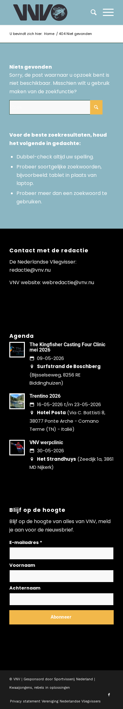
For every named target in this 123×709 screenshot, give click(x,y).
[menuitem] (105, 12)
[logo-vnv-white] (51, 12)
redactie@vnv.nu (30, 270)
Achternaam (24, 588)
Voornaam (22, 565)
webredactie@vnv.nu (68, 282)
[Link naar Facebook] (109, 695)
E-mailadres (25, 542)
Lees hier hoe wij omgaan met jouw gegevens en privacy (55, 632)
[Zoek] (90, 12)
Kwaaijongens (20, 688)
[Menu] (105, 12)
